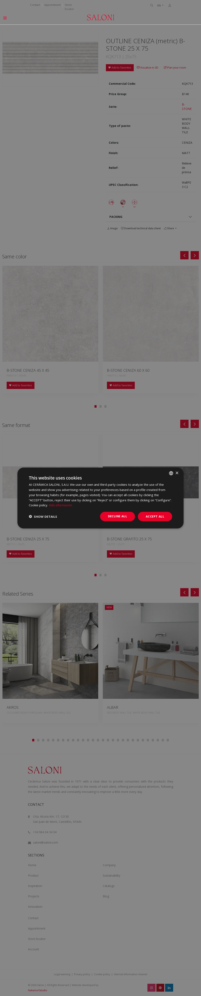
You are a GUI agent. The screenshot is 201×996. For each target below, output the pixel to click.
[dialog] (100, 498)
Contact (35, 5)
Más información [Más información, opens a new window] (60, 505)
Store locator (69, 7)
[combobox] (171, 473)
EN (159, 5)
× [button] (176, 473)
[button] (43, 516)
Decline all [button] (117, 516)
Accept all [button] (155, 516)
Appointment (52, 5)
